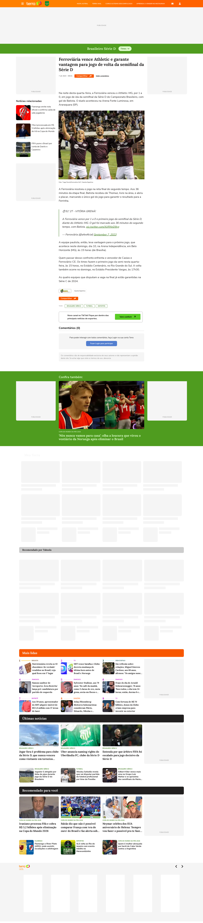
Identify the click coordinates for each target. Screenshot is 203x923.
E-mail (172, 4)
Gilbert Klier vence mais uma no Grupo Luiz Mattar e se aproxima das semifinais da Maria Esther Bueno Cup (129, 776)
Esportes (101, 306)
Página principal (34, 4)
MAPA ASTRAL (82, 4)
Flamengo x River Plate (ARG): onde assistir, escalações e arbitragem (46, 846)
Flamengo (38, 841)
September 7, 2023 (105, 234)
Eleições (77, 698)
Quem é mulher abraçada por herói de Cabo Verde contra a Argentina (130, 846)
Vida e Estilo (120, 661)
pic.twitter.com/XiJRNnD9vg (102, 227)
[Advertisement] (164, 775)
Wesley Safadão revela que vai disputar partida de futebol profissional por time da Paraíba (87, 776)
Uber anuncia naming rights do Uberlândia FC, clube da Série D (80, 753)
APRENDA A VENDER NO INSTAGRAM (150, 4)
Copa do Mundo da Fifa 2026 (70, 432)
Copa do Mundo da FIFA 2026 (47, 3)
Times (125, 48)
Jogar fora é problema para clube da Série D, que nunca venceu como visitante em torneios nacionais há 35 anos (39, 755)
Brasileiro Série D (74, 306)
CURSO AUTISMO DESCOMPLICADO (119, 4)
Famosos (35, 679)
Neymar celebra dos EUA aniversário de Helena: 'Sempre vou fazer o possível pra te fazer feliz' (122, 827)
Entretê (35, 698)
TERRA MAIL (96, 4)
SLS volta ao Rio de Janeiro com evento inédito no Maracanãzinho (85, 848)
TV (75, 661)
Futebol (89, 306)
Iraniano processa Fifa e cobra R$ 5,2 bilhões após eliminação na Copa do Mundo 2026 (37, 827)
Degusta (35, 661)
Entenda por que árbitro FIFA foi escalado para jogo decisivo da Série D (122, 755)
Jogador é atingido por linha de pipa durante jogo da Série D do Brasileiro (45, 776)
